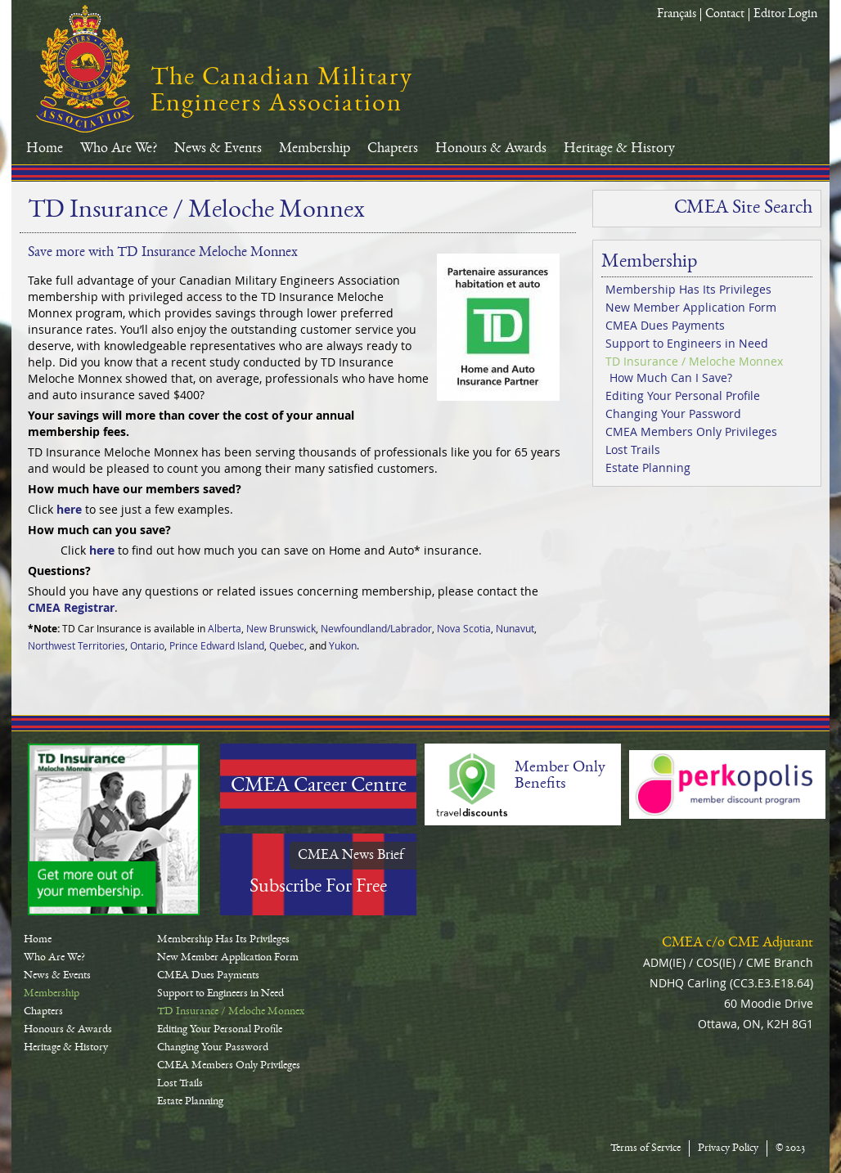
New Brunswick (281, 628)
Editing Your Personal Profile (682, 395)
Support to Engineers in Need (686, 343)
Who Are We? (118, 149)
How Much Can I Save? (670, 377)
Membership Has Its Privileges (688, 289)
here (69, 509)
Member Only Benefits (560, 776)
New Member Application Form (690, 307)
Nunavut (515, 628)
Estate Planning (647, 467)
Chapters (392, 149)
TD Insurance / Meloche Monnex (694, 361)
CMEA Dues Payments (665, 325)
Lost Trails (632, 449)
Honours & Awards (490, 149)
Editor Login (785, 14)
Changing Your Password (673, 413)
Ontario (147, 645)
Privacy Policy (728, 1148)
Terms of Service (645, 1148)
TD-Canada (114, 829)
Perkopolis (727, 784)
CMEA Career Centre (319, 787)
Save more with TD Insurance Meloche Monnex (163, 252)
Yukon (343, 645)
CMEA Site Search (743, 208)
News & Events (218, 149)
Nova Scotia (464, 628)
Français (676, 14)
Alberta (224, 628)
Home (44, 149)
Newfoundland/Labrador (376, 628)
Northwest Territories (76, 645)
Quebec (286, 645)
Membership (314, 149)
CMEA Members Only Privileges (691, 431)
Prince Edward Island (216, 645)
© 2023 (790, 1148)
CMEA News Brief (351, 855)
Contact (724, 14)
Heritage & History (619, 149)
